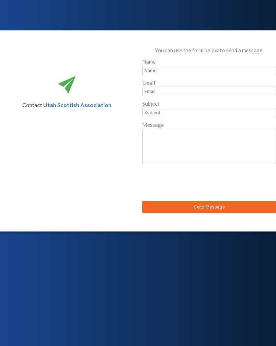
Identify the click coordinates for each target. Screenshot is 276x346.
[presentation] (196, 183)
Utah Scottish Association (77, 104)
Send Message (209, 207)
